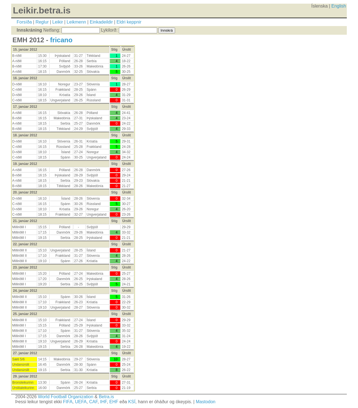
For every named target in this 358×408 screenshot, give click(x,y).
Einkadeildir (101, 22)
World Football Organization (65, 396)
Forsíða (24, 22)
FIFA (67, 401)
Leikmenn (76, 22)
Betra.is (106, 396)
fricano (61, 40)
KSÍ (131, 401)
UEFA (81, 401)
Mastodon (205, 401)
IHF (103, 401)
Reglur (42, 22)
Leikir (57, 22)
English (338, 6)
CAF (93, 401)
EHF (113, 401)
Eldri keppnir (129, 22)
